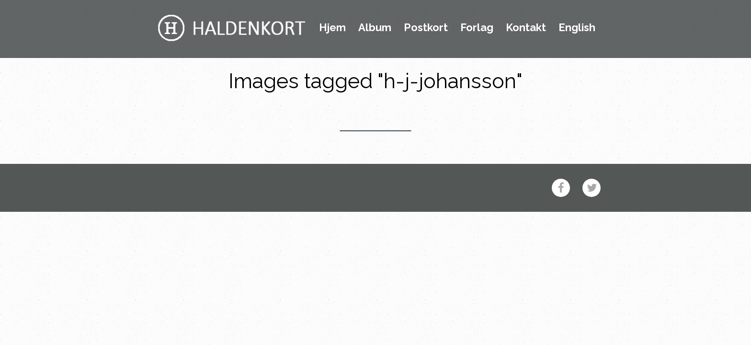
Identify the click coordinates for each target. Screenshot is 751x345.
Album (374, 28)
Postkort (426, 28)
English (576, 28)
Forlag (476, 28)
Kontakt (526, 28)
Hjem (332, 28)
